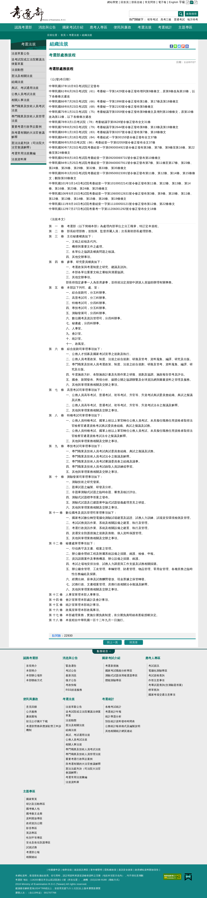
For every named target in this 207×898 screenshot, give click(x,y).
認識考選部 (30, 658)
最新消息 (71, 675)
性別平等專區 (34, 837)
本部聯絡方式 (34, 680)
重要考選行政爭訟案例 (26, 126)
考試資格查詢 (156, 675)
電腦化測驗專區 (157, 670)
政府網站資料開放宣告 (147, 869)
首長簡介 (31, 665)
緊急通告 (71, 665)
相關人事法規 (20, 100)
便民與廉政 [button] (122, 27)
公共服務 (31, 711)
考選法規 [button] (145, 27)
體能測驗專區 (113, 680)
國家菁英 (31, 799)
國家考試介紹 (111, 658)
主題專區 (29, 791)
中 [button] (191, 2)
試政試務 (31, 847)
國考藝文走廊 (34, 813)
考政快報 (71, 685)
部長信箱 (136, 2)
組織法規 (87, 35)
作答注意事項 (156, 680)
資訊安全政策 (126, 869)
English (173, 2)
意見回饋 (31, 706)
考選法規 (74, 35)
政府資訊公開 (34, 823)
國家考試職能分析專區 (118, 670)
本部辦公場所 (34, 675)
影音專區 (31, 828)
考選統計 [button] (165, 27)
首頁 (63, 35)
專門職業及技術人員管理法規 (28, 118)
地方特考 (192, 19)
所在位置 (73, 879)
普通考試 (179, 19)
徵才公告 (71, 680)
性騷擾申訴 (54, 869)
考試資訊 (153, 665)
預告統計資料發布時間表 (120, 721)
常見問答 (150, 2)
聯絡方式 (114, 879)
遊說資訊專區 (81, 869)
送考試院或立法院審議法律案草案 (28, 61)
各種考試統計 (113, 706)
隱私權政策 (110, 869)
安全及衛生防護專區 (38, 842)
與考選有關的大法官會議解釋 (28, 134)
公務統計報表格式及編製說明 (122, 726)
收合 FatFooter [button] (102, 651)
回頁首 (134, 642)
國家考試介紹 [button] (72, 27)
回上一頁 (112, 642)
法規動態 (17, 69)
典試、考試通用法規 (25, 88)
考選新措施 (112, 665)
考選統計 (108, 699)
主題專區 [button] (185, 27)
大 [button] (195, 2)
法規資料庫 (19, 159)
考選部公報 (33, 852)
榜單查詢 (153, 689)
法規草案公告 (20, 53)
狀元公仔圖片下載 (37, 721)
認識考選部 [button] (23, 27)
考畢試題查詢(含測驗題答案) (165, 685)
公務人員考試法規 (23, 94)
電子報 (162, 2)
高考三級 (166, 19)
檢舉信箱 (67, 869)
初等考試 (152, 19)
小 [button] (187, 2)
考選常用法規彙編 (23, 153)
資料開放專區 (34, 818)
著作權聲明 (96, 869)
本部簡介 (31, 670)
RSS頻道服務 (74, 689)
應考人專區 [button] (98, 27)
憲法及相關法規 (22, 76)
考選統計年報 (113, 711)
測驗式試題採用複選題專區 (121, 675)
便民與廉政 (30, 699)
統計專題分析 (113, 716)
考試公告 (71, 670)
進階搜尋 (191, 13)
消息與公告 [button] (47, 27)
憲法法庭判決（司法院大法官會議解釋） (28, 145)
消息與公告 (70, 658)
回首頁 (125, 2)
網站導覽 (112, 2)
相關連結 (31, 857)
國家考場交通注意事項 (161, 694)
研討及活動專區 (35, 804)
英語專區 (31, 832)
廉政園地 (31, 716)
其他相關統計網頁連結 (118, 731)
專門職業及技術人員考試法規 (28, 108)
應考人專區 (152, 658)
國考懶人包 (33, 808)
